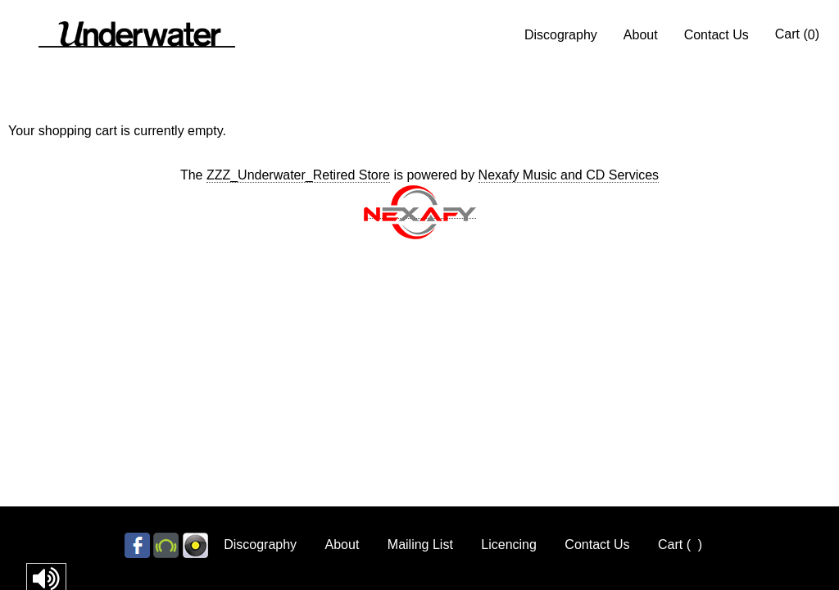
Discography (560, 35)
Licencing (509, 544)
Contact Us (716, 35)
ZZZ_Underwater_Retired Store (298, 175)
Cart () (797, 34)
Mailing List (420, 544)
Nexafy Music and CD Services (569, 175)
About (641, 35)
